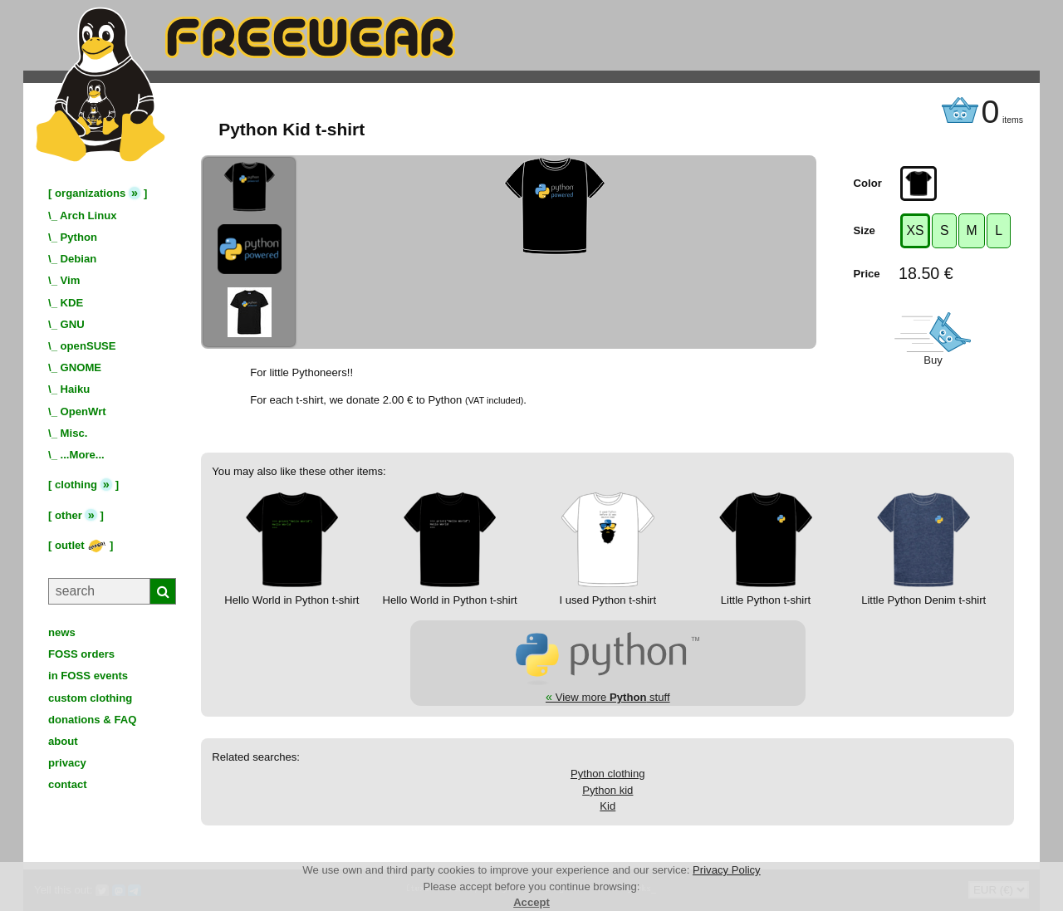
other (68, 515)
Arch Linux (88, 215)
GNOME (81, 367)
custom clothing (90, 698)
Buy (933, 360)
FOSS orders (81, 654)
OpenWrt (83, 411)
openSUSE (88, 346)
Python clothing (608, 773)
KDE (72, 302)
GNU (73, 324)
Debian (79, 258)
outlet (80, 545)
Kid (607, 806)
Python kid (607, 790)
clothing (76, 484)
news (62, 632)
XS (915, 230)
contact (67, 784)
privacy (67, 763)
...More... (83, 454)
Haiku (76, 389)
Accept (531, 902)
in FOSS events (88, 675)
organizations (90, 193)
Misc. (74, 433)
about (63, 741)
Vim (71, 280)
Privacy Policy (727, 870)
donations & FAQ (92, 719)
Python (79, 237)
